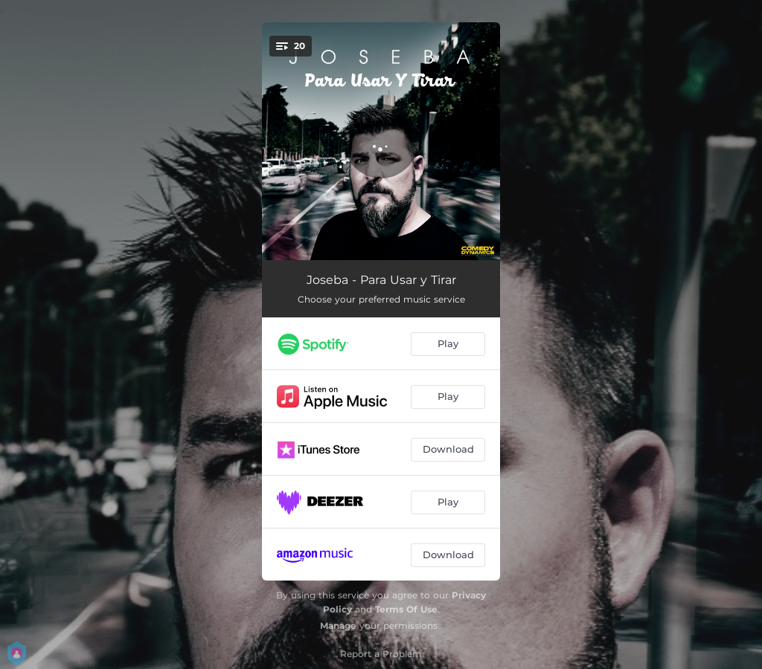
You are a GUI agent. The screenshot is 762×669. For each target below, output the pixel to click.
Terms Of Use (406, 609)
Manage (338, 625)
